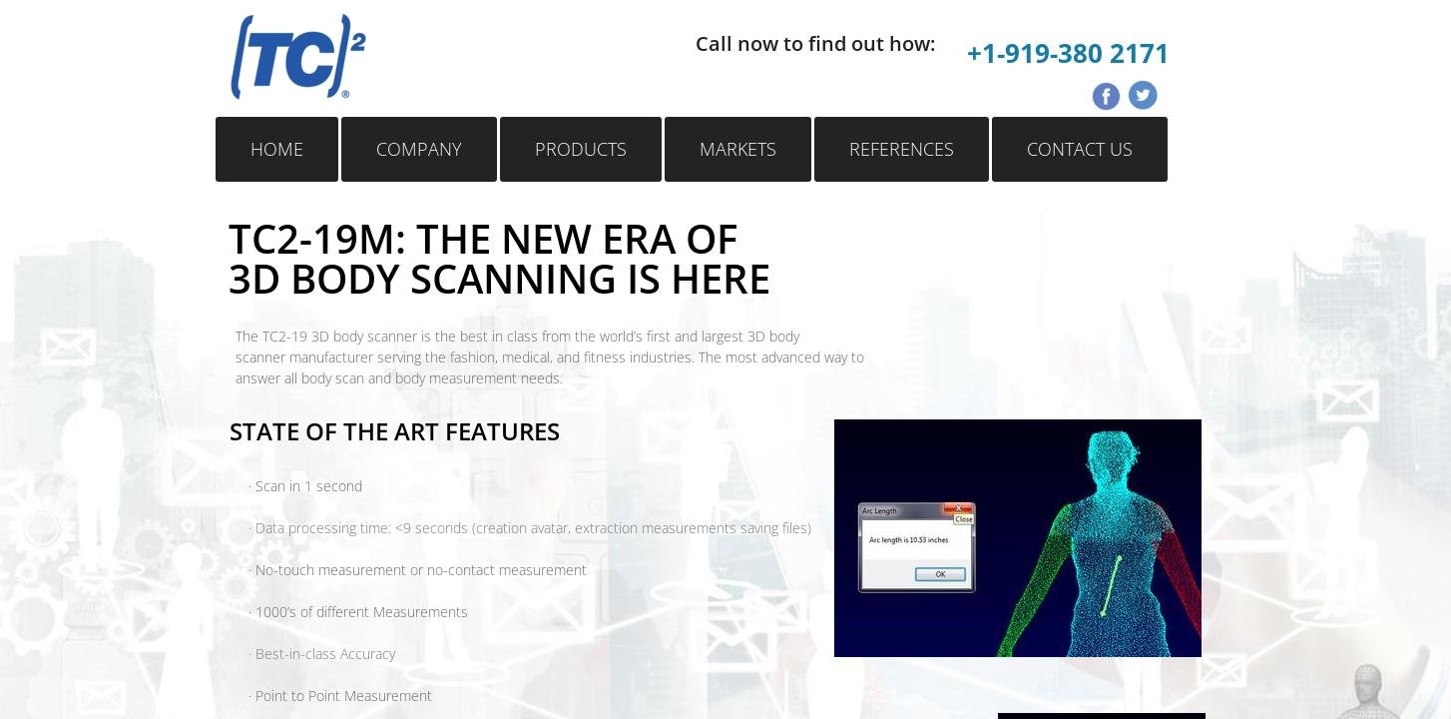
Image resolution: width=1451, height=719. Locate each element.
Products (581, 149)
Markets (738, 149)
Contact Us (1080, 149)
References (901, 149)
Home (276, 149)
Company (419, 149)
